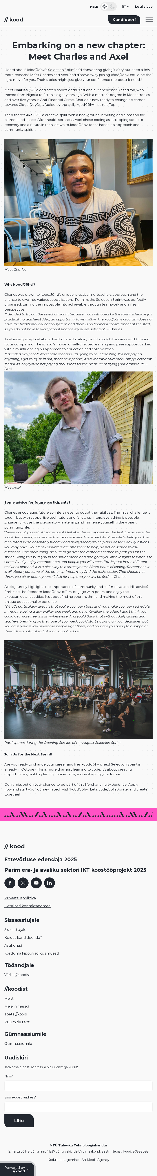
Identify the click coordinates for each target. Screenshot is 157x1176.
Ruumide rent (17, 1022)
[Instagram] (23, 882)
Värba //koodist (17, 975)
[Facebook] (9, 882)
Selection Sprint (61, 70)
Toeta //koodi (15, 1014)
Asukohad (13, 945)
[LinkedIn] (49, 882)
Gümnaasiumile (18, 1044)
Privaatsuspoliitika (20, 898)
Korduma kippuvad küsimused (31, 953)
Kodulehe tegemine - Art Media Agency (78, 1160)
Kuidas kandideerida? (23, 937)
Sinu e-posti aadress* (78, 1103)
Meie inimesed (16, 1006)
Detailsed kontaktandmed (27, 906)
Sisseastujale (15, 930)
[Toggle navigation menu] (149, 19)
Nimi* (78, 1082)
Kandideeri (124, 19)
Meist (9, 998)
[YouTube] (36, 882)
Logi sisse (144, 6)
